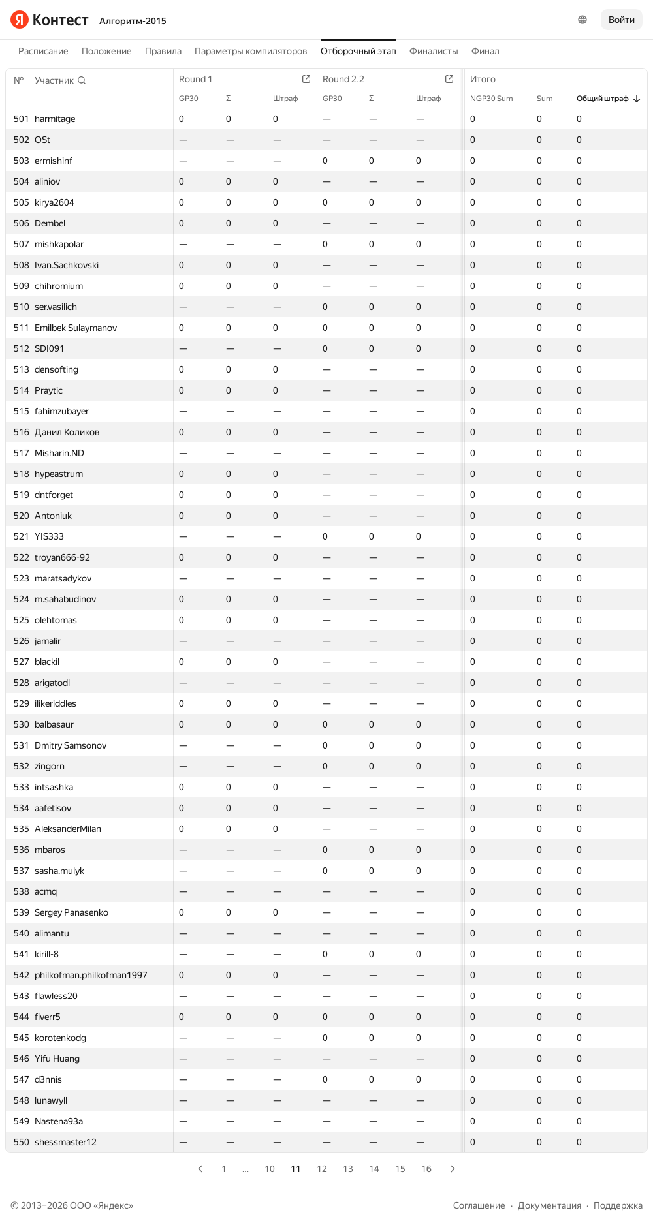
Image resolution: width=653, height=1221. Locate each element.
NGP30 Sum (498, 98)
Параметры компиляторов (251, 51)
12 (322, 1169)
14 (374, 1169)
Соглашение (479, 1205)
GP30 (195, 98)
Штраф (292, 98)
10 (269, 1169)
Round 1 (202, 78)
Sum (551, 98)
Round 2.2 (350, 78)
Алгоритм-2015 (133, 21)
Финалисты (433, 51)
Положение (107, 51)
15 (400, 1169)
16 (426, 1169)
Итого (489, 78)
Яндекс (113, 1205)
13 (348, 1169)
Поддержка (618, 1205)
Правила (163, 51)
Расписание (43, 51)
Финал (485, 51)
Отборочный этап (358, 51)
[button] (61, 80)
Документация (549, 1205)
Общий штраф (609, 98)
